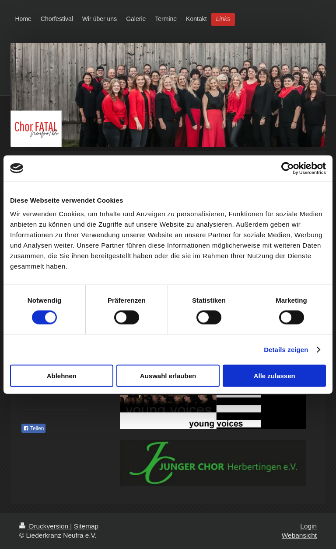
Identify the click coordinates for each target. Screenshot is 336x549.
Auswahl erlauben (168, 376)
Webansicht (299, 535)
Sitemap (86, 526)
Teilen (33, 428)
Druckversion (44, 526)
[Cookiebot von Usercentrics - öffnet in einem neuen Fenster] (287, 168)
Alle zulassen (274, 376)
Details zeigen (286, 349)
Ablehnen (62, 376)
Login (308, 526)
